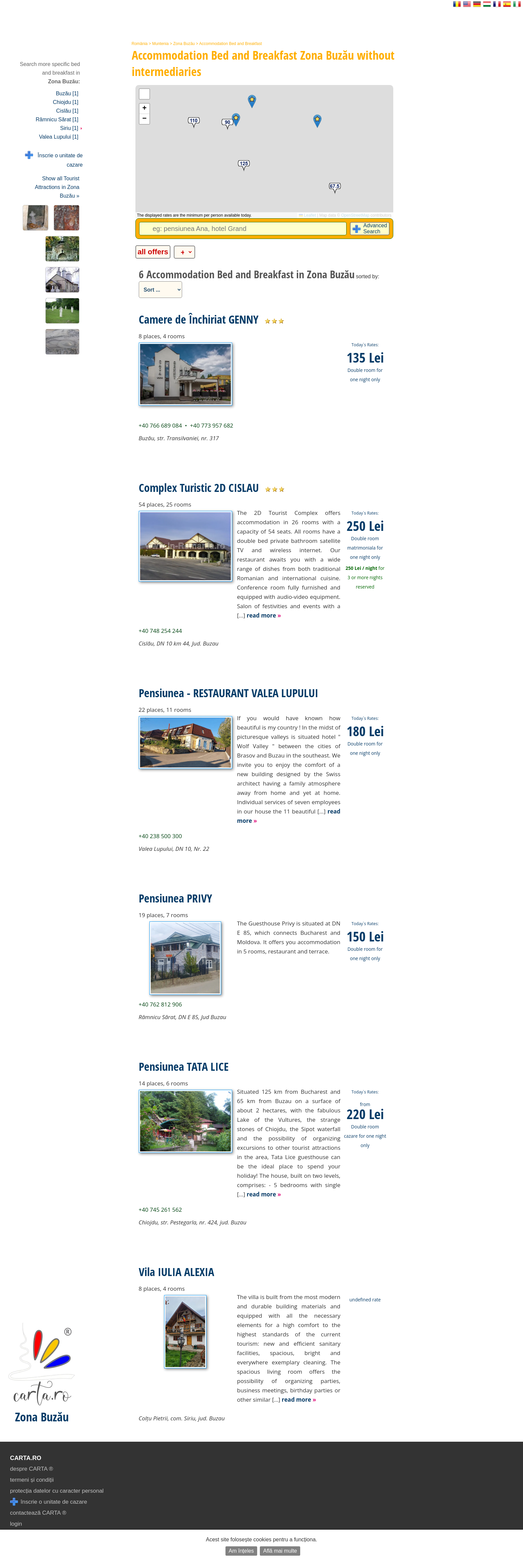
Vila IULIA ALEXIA (176, 1271)
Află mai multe (280, 1551)
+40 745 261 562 (160, 1209)
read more (263, 615)
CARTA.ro (25, 1458)
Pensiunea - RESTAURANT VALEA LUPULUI (228, 693)
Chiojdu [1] (66, 102)
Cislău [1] (67, 111)
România (140, 43)
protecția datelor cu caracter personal (57, 1491)
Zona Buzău (184, 43)
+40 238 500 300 (160, 836)
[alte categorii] (184, 252)
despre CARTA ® (31, 1469)
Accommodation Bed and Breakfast (230, 43)
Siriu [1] (71, 128)
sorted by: (367, 276)
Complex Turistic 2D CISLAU (199, 487)
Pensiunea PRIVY (175, 898)
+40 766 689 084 (160, 425)
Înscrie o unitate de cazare (54, 159)
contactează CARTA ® (38, 1513)
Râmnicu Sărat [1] (57, 119)
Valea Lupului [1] (58, 137)
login (16, 1524)
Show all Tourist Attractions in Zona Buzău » (57, 187)
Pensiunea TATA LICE (183, 1066)
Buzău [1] (67, 93)
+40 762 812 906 (160, 1004)
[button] (252, 101)
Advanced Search (375, 228)
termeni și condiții (32, 1480)
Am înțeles (241, 1551)
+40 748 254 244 (160, 631)
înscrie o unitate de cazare (48, 1502)
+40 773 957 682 (211, 425)
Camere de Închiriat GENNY (198, 319)
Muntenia (160, 43)
